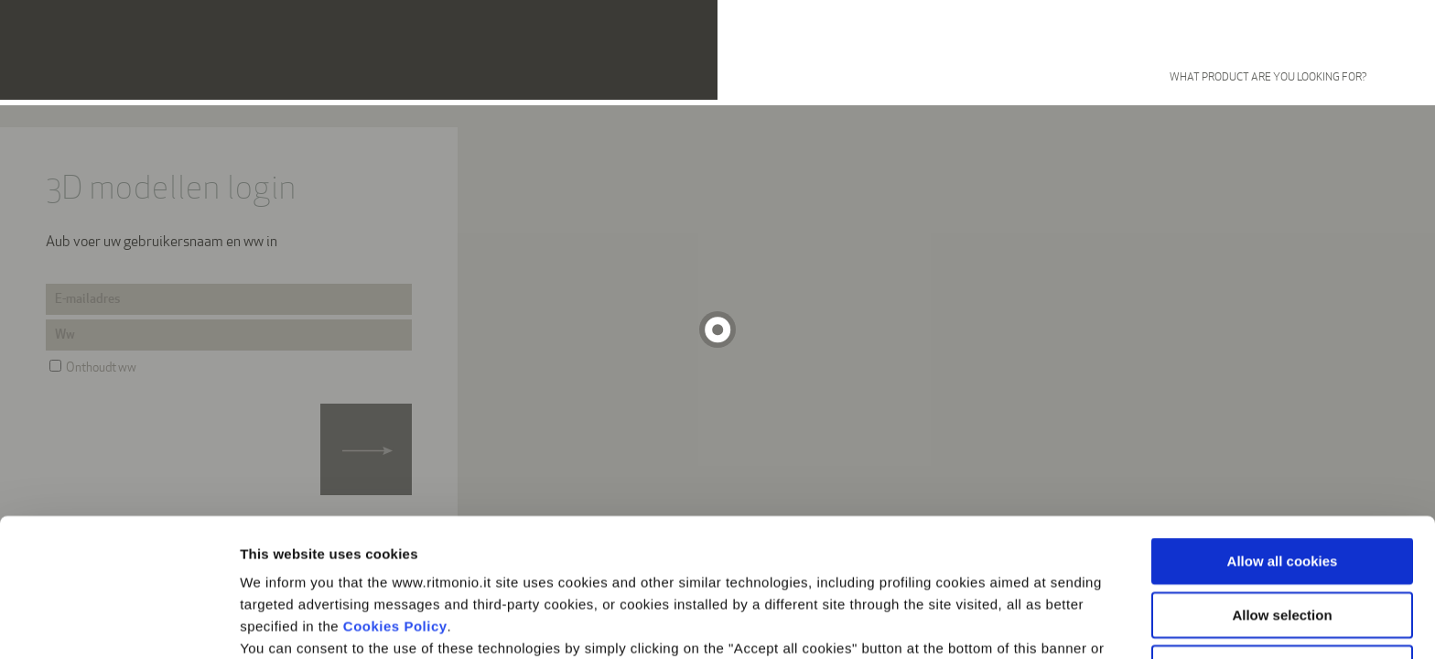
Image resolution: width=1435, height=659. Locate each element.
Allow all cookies (1282, 431)
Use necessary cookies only (1282, 538)
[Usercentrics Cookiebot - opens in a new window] (118, 623)
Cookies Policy (395, 496)
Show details (960, 623)
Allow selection (1282, 485)
